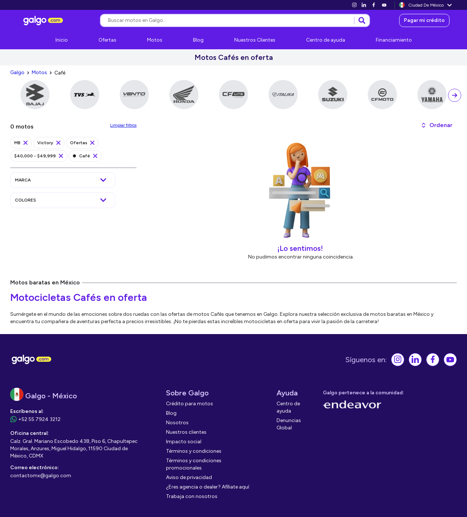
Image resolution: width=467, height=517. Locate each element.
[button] (436, 125)
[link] (354, 5)
